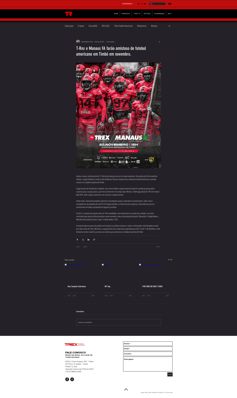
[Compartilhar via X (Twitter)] (83, 240)
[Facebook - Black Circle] (67, 379)
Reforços (154, 25)
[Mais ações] (159, 41)
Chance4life (93, 25)
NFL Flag (107, 286)
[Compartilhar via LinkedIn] (88, 240)
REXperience (142, 25)
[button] (169, 26)
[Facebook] (141, 4)
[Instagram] (138, 4)
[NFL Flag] (118, 273)
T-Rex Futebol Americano (123, 25)
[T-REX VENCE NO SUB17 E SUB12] (155, 273)
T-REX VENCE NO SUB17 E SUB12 (152, 286)
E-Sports (81, 25)
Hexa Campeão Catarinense (77, 286)
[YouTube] (145, 4)
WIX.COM (170, 392)
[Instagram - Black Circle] (72, 379)
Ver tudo (170, 259)
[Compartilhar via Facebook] (77, 240)
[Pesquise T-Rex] (157, 4)
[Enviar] (170, 374)
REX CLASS (106, 25)
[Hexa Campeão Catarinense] (81, 273)
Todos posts (69, 25)
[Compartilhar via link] (94, 240)
